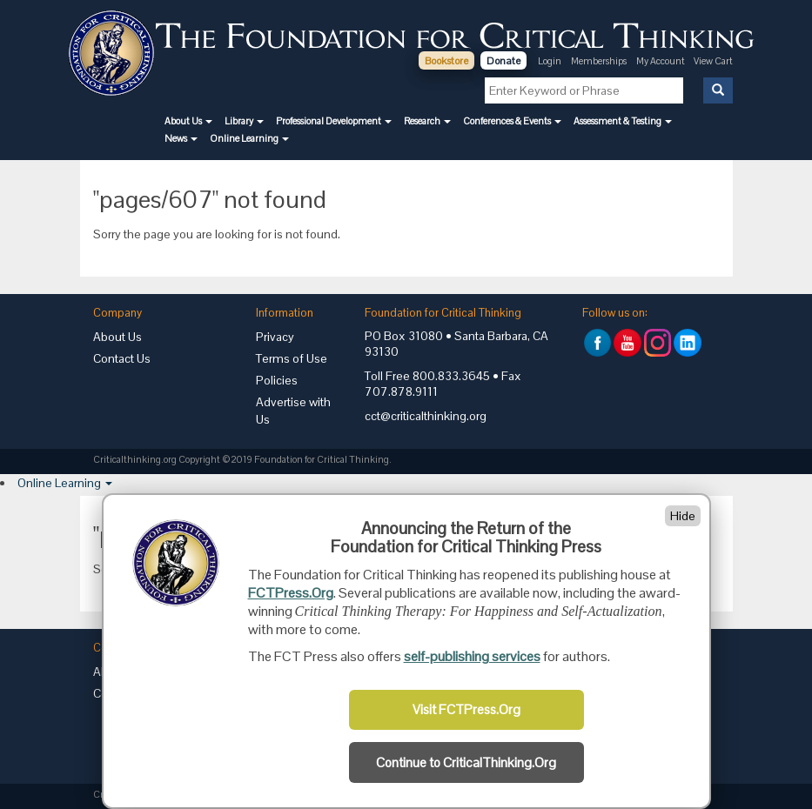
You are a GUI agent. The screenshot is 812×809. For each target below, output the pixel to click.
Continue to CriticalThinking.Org (466, 763)
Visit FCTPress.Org (466, 710)
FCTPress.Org (290, 593)
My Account (661, 61)
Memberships (599, 61)
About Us (117, 336)
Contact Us (122, 358)
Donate (503, 61)
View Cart (713, 61)
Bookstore (446, 61)
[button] (188, 121)
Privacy (275, 336)
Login (549, 61)
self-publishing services (472, 656)
